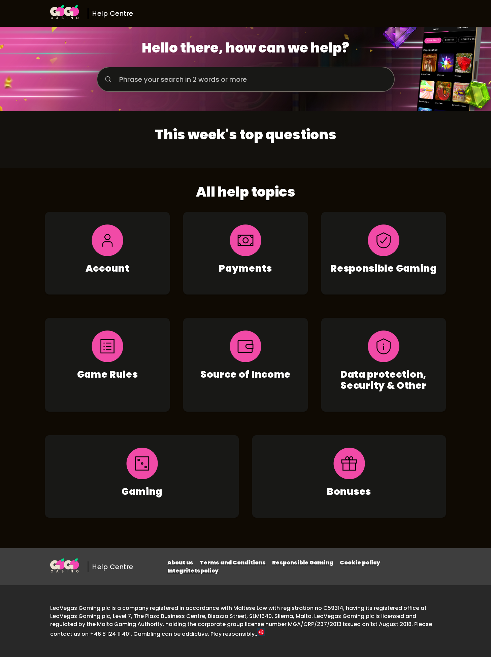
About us (180, 562)
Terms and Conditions (233, 562)
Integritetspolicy (193, 571)
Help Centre (112, 13)
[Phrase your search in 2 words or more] (246, 79)
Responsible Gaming (302, 562)
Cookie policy (360, 562)
